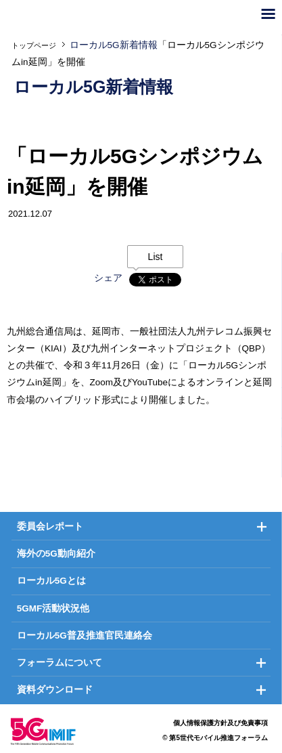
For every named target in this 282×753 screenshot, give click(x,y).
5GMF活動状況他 (53, 608)
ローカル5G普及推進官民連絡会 (84, 635)
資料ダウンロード (55, 690)
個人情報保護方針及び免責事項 (220, 723)
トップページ (33, 45)
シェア (108, 278)
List (155, 256)
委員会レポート (50, 526)
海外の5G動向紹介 (56, 553)
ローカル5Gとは (51, 581)
